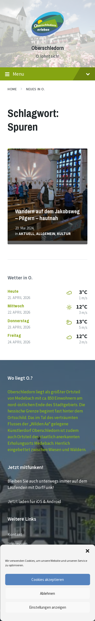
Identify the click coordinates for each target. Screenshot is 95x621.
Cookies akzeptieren (47, 579)
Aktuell (26, 233)
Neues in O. (35, 89)
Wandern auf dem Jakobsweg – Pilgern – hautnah (47, 215)
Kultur (64, 233)
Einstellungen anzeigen (47, 607)
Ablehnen (47, 593)
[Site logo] (47, 39)
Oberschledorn (47, 48)
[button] (87, 550)
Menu (47, 74)
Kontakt (15, 534)
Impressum (17, 543)
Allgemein (45, 233)
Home (12, 89)
